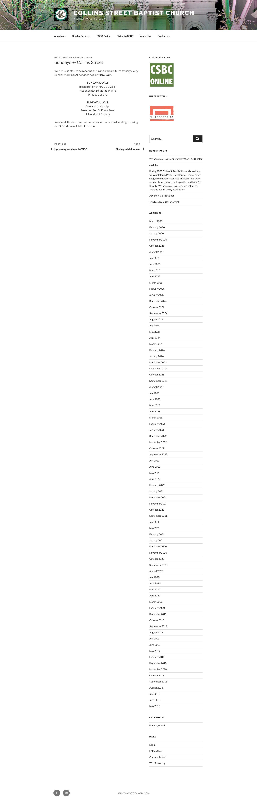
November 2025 (158, 239)
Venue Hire (145, 36)
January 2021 (156, 540)
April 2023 (154, 411)
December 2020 (158, 546)
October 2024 (156, 307)
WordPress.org (157, 763)
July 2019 (154, 638)
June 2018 (154, 700)
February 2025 (157, 288)
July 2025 (154, 258)
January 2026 (156, 233)
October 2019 (156, 620)
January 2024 (156, 356)
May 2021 (154, 528)
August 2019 (156, 632)
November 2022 (158, 442)
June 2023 (154, 399)
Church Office (83, 57)
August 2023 (156, 386)
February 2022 (157, 485)
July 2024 (154, 325)
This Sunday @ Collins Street (164, 201)
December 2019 (158, 614)
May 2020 (154, 589)
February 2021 (156, 534)
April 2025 (154, 276)
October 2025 (156, 245)
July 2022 (154, 460)
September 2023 (158, 380)
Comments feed (157, 757)
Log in (152, 744)
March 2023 (155, 417)
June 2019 (154, 644)
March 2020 (156, 601)
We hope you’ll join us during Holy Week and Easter (175, 158)
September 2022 (158, 454)
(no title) (153, 165)
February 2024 (157, 350)
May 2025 (154, 270)
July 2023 (154, 393)
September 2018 (158, 681)
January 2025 (156, 294)
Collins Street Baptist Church (134, 13)
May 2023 (154, 405)
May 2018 (154, 706)
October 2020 (156, 558)
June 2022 (154, 466)
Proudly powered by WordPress (133, 792)
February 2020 (157, 607)
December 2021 (157, 497)
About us (60, 36)
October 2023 (156, 374)
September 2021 (158, 515)
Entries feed (155, 750)
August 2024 (156, 319)
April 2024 (154, 337)
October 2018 (156, 675)
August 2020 (156, 571)
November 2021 (158, 503)
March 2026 (155, 221)
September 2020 (158, 565)
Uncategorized (157, 725)
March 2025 (155, 282)
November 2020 (158, 552)
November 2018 (158, 669)
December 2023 (158, 362)
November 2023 (158, 368)
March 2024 (155, 343)
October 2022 (156, 448)
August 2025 (156, 252)
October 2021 (156, 509)
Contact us (163, 36)
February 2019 (157, 657)
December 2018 (158, 663)
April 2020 (154, 595)
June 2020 (155, 583)
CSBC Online (103, 36)
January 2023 (156, 429)
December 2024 (158, 301)
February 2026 (157, 227)
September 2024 (158, 313)
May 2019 (154, 650)
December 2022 (158, 436)
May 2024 (154, 331)
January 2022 (156, 491)
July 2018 (154, 693)
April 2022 (154, 479)
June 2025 (154, 264)
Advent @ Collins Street (161, 195)
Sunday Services (81, 36)
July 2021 (154, 522)
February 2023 (157, 423)
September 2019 (158, 626)
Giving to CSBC (125, 36)
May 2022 (154, 473)
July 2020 (154, 577)
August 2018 (156, 687)
